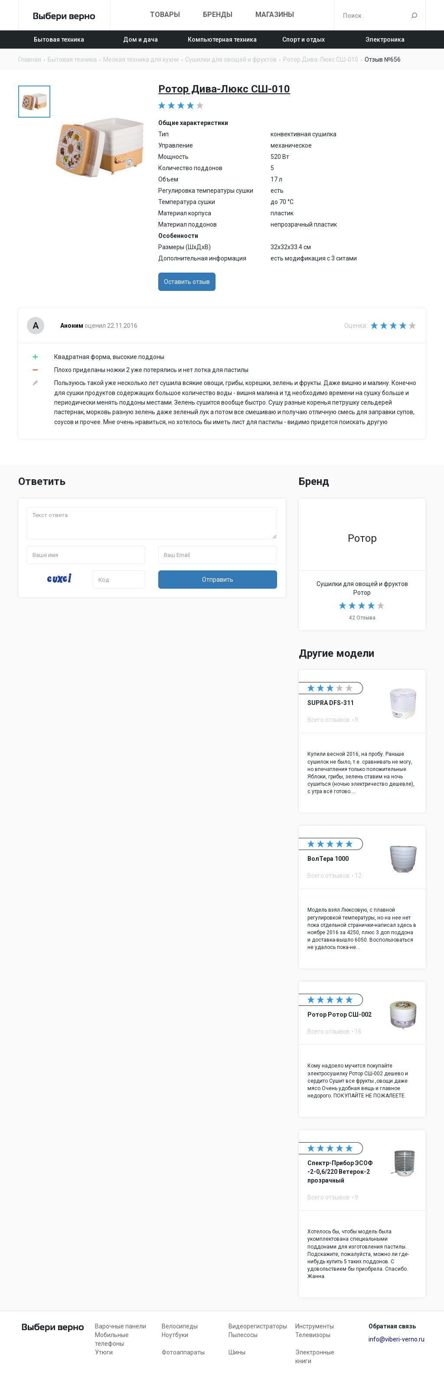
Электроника (385, 39)
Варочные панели (120, 1326)
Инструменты (314, 1326)
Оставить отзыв (187, 281)
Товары (165, 14)
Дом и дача (140, 39)
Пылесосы (243, 1334)
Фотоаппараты (183, 1352)
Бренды (217, 14)
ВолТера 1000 (362, 897)
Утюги (104, 1352)
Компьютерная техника (222, 39)
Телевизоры (312, 1334)
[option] (34, 102)
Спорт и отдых (303, 39)
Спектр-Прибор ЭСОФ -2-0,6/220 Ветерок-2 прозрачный (362, 1214)
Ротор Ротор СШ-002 (362, 1049)
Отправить (217, 579)
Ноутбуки (175, 1334)
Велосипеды (180, 1326)
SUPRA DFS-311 (362, 741)
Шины (237, 1352)
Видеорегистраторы (258, 1326)
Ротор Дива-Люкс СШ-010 (224, 89)
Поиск (414, 15)
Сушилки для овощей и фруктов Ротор (362, 564)
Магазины (274, 14)
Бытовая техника (59, 39)
